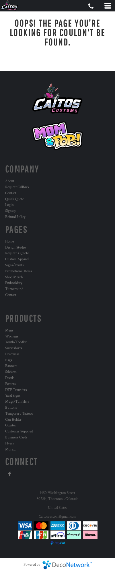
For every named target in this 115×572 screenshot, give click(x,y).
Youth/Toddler (16, 342)
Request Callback (17, 187)
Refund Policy (15, 216)
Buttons (11, 407)
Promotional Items (18, 271)
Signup (10, 210)
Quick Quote (14, 199)
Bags (8, 360)
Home (9, 241)
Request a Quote (17, 253)
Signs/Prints (14, 265)
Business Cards (16, 437)
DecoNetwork (67, 565)
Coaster (10, 425)
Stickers (11, 372)
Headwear (12, 354)
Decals (9, 378)
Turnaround (14, 289)
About (9, 181)
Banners (11, 366)
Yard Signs (13, 395)
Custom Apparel (17, 259)
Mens (9, 330)
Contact (10, 193)
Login (9, 204)
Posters (10, 384)
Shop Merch (14, 277)
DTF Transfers (16, 390)
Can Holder (13, 419)
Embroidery (13, 283)
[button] (58, 135)
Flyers (9, 443)
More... (10, 449)
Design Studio (15, 247)
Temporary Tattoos (19, 413)
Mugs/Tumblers (17, 401)
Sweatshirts (13, 348)
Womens (11, 336)
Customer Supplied (19, 431)
